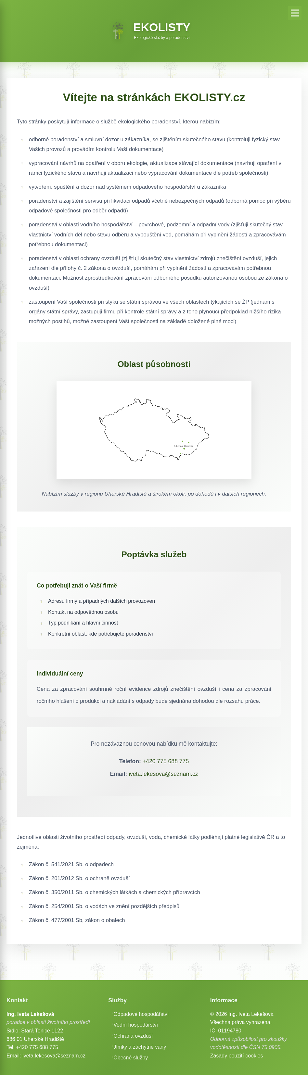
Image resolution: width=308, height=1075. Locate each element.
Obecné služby (130, 1057)
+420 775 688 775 (166, 761)
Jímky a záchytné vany (139, 1047)
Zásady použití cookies (236, 1055)
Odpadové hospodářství (141, 1014)
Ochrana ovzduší (133, 1036)
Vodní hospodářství (135, 1025)
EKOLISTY (161, 27)
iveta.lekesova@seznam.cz (163, 774)
